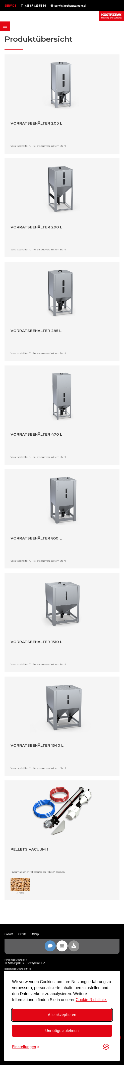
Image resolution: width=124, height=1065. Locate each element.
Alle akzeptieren (62, 1014)
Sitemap (34, 934)
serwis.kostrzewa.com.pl (70, 5)
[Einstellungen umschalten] (25, 1047)
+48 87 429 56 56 (35, 5)
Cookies (9, 934)
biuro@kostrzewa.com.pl (18, 969)
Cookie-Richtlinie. (91, 1000)
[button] (5, 26)
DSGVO (21, 934)
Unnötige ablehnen (62, 1030)
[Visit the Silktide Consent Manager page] (106, 1047)
